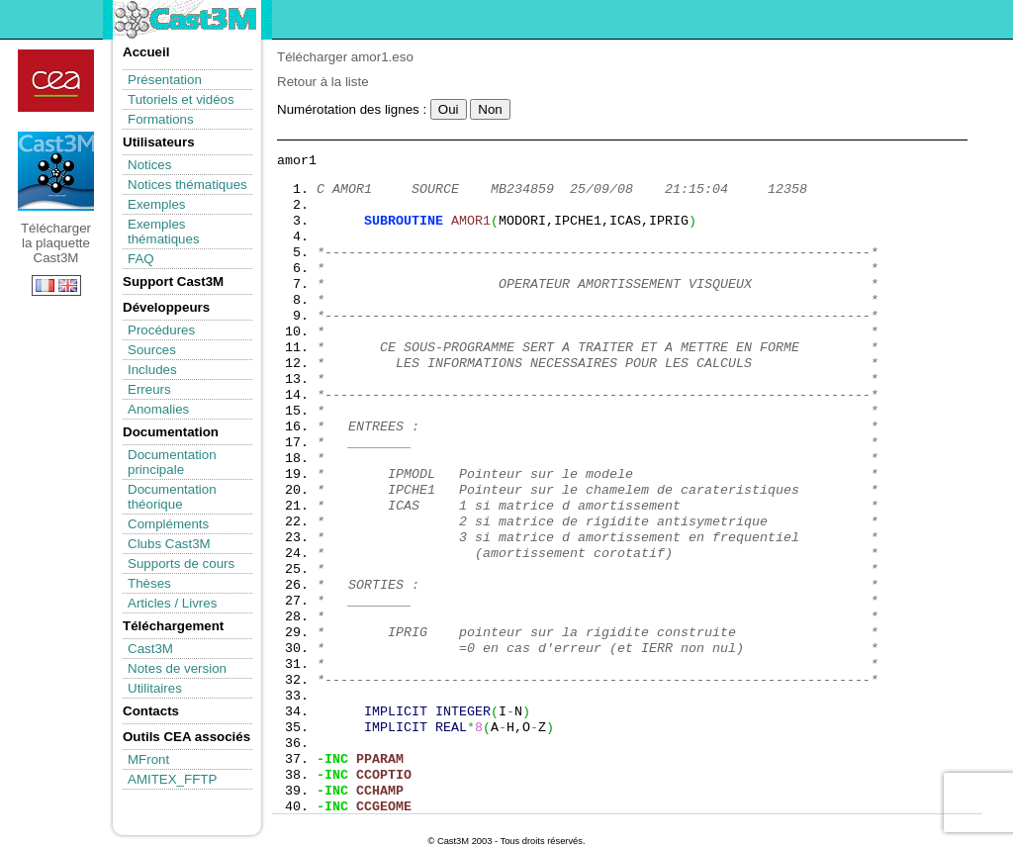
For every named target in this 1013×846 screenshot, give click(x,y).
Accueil (146, 52)
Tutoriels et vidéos (181, 99)
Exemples (157, 204)
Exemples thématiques (164, 231)
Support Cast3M (173, 281)
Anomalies (158, 409)
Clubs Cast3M (169, 543)
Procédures (161, 330)
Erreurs (149, 389)
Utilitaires (155, 688)
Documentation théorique (172, 497)
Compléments (168, 524)
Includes (152, 369)
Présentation (165, 79)
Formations (161, 119)
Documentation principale (172, 462)
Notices (149, 164)
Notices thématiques (187, 184)
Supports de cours (181, 563)
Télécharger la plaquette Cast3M (56, 171)
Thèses (149, 583)
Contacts (151, 711)
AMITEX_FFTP (172, 779)
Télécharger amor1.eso (345, 56)
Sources (152, 349)
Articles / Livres (172, 603)
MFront (148, 759)
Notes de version (177, 668)
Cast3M (150, 648)
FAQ (141, 258)
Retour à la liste (323, 81)
